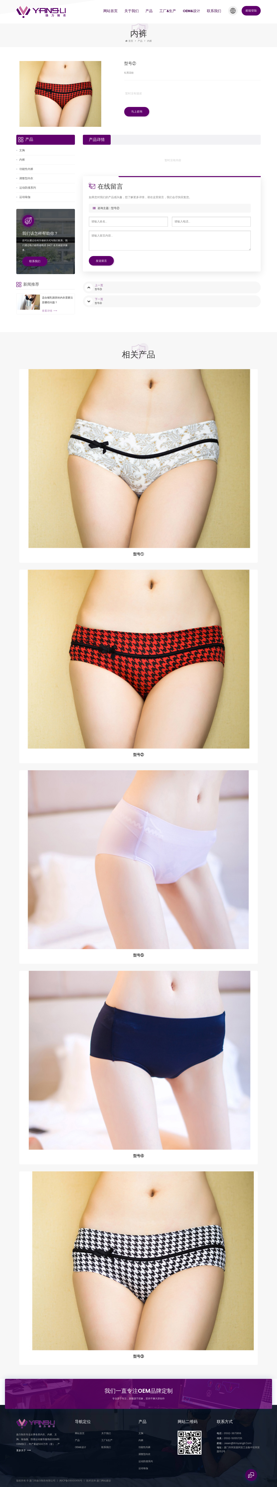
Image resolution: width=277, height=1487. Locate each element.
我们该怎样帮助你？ (40, 234)
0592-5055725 (229, 1438)
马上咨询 (136, 111)
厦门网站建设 (104, 1481)
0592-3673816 (229, 1433)
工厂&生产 (167, 11)
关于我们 (131, 11)
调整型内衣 (26, 178)
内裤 (149, 41)
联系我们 (214, 11)
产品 (149, 11)
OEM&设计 (191, 11)
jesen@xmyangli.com (234, 1443)
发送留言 (101, 261)
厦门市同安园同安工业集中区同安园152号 (238, 1449)
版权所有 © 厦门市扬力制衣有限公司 (35, 1481)
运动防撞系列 (27, 187)
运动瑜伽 (24, 197)
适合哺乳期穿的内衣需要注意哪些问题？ (57, 300)
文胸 (22, 150)
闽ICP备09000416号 (70, 1481)
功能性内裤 (26, 169)
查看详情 (47, 311)
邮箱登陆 (251, 10)
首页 (129, 41)
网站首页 (110, 11)
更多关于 (21, 1450)
